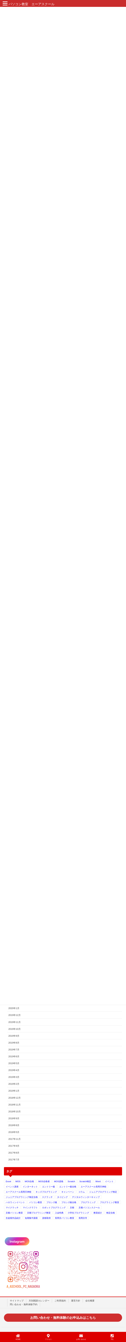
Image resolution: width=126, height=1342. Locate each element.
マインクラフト (30, 1207)
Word (98, 1181)
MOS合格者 (44, 1181)
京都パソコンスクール (89, 1207)
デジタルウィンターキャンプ (86, 1197)
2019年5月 (13, 1063)
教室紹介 (98, 1213)
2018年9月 (13, 1118)
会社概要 (89, 1300)
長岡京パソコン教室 (64, 1218)
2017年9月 (13, 1146)
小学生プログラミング (78, 1213)
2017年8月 (13, 1152)
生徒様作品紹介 (13, 1218)
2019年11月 (14, 1022)
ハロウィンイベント (15, 1202)
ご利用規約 (60, 1300)
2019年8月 (13, 1042)
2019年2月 (13, 1084)
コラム (81, 1192)
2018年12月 (14, 1097)
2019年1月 (13, 1090)
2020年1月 (13, 1008)
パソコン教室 (35, 1202)
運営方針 (75, 1300)
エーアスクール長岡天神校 (93, 1186)
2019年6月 (13, 1056)
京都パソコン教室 (14, 1213)
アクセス (48, 1337)
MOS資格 (58, 1181)
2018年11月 (14, 1104)
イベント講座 (12, 1186)
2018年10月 (14, 1111)
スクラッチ (47, 1197)
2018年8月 (13, 1125)
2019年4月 (13, 1070)
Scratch (71, 1181)
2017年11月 (14, 1139)
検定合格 (110, 1213)
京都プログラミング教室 (39, 1213)
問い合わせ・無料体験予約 (23, 1304)
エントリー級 (48, 1186)
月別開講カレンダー (39, 1300)
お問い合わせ (81, 1337)
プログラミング (88, 1202)
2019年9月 (13, 1036)
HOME (18, 1337)
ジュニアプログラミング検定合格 (22, 1197)
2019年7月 (13, 1049)
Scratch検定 (85, 1181)
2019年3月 (13, 1077)
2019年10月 (14, 1029)
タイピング (62, 1197)
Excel (8, 1181)
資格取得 (46, 1218)
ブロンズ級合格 (68, 1202)
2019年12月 (14, 1015)
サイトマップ (17, 1300)
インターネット (30, 1186)
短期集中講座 (31, 1218)
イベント (109, 1181)
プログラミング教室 (109, 1202)
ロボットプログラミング (54, 1207)
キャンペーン (67, 1192)
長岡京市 (83, 1218)
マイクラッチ (12, 1207)
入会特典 (59, 1213)
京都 (72, 1207)
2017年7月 (13, 1159)
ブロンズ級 (51, 1202)
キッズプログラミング (46, 1192)
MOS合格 (29, 1181)
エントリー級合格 (67, 1186)
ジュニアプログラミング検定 (103, 1192)
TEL (112, 1337)
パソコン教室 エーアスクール (31, 4)
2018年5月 (13, 1132)
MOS (17, 1181)
